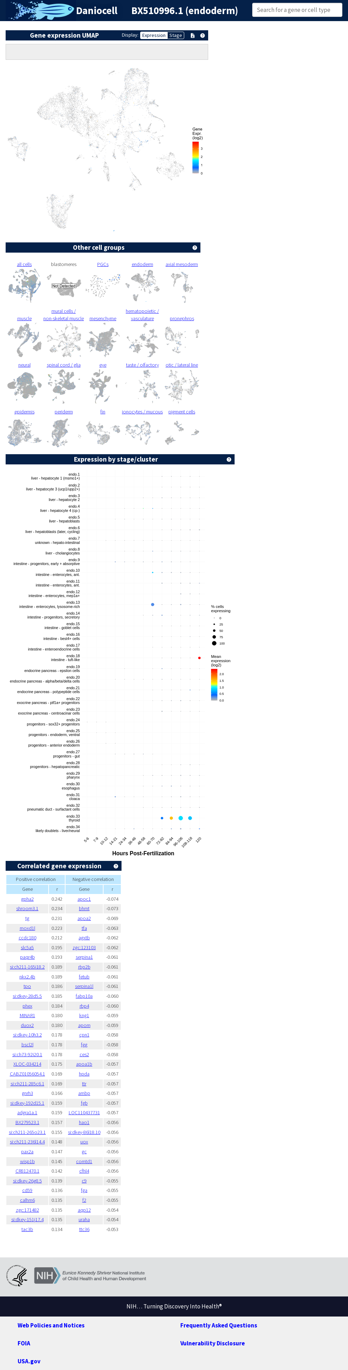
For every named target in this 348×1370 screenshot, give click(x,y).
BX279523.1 (27, 1122)
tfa (84, 928)
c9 (84, 1181)
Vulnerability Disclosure (212, 1343)
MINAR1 (27, 1015)
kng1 (84, 1015)
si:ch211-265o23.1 (27, 1132)
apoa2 (84, 918)
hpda (84, 1074)
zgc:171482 (27, 1210)
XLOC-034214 (27, 1064)
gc (84, 1151)
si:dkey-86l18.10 (84, 1132)
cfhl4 (84, 1171)
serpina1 (84, 957)
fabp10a (84, 996)
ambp (84, 1093)
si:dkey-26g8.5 (27, 1181)
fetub (84, 976)
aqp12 (84, 1210)
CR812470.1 (27, 1171)
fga (84, 1190)
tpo (27, 986)
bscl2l (27, 1044)
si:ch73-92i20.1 (27, 1054)
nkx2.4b (27, 976)
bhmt (84, 908)
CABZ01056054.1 (27, 1074)
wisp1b (27, 1161)
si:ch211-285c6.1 (27, 1083)
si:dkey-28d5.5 (27, 996)
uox (84, 1142)
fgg (84, 1044)
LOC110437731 (84, 1112)
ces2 (84, 1054)
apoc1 (84, 899)
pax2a (27, 1151)
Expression (154, 35)
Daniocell (96, 10)
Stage (175, 35)
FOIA (24, 1343)
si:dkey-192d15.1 (27, 1103)
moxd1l (27, 928)
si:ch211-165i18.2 (27, 967)
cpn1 (84, 1035)
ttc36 (84, 1229)
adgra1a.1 (27, 1112)
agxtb (84, 937)
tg (27, 918)
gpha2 (27, 899)
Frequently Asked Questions (218, 1325)
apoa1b (84, 1064)
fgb (84, 1103)
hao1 (84, 1122)
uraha (84, 1219)
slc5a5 (27, 947)
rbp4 (84, 1006)
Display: (130, 35)
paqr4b (27, 957)
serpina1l (84, 986)
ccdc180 (27, 937)
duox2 (27, 1025)
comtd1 (84, 1161)
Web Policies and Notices (51, 1325)
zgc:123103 (84, 947)
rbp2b (84, 967)
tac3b (27, 1229)
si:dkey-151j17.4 (27, 1219)
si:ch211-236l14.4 (27, 1142)
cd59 (27, 1190)
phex (27, 1006)
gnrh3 (27, 1093)
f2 (84, 1200)
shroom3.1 (27, 908)
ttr (84, 1083)
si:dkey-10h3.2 (27, 1035)
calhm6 (27, 1200)
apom (84, 1025)
